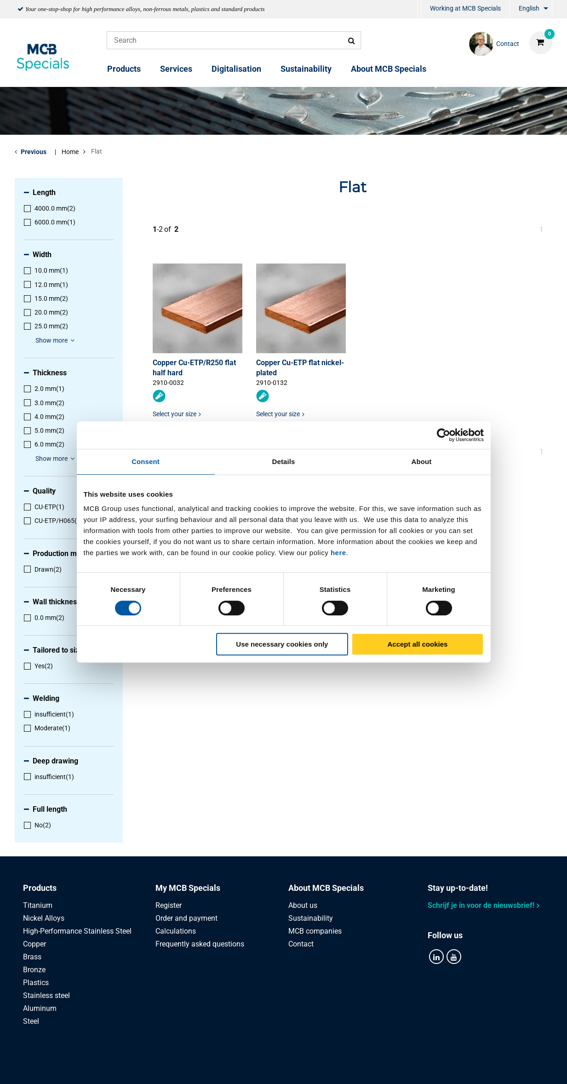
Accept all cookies (418, 644)
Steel (31, 1021)
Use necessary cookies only (282, 644)
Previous (33, 151)
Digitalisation (236, 69)
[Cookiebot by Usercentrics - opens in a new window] (443, 435)
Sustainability (306, 69)
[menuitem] (419, 9)
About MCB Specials (388, 69)
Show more (56, 340)
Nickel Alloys (43, 918)
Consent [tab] (146, 461)
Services (176, 69)
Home (70, 151)
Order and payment (186, 918)
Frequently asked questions (199, 944)
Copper (34, 944)
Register (168, 905)
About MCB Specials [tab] (326, 888)
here (338, 552)
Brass (32, 956)
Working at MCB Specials (465, 8)
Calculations (175, 931)
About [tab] (422, 461)
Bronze (34, 969)
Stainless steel (46, 995)
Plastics (36, 982)
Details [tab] (283, 461)
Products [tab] (40, 888)
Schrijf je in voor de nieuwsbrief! (481, 905)
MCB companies (315, 931)
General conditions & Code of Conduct (294, 1066)
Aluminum (40, 1008)
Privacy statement (191, 1066)
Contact (301, 944)
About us (302, 905)
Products (124, 69)
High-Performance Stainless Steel (77, 931)
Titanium (37, 905)
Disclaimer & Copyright (406, 1066)
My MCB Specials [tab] (187, 888)
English (529, 8)
